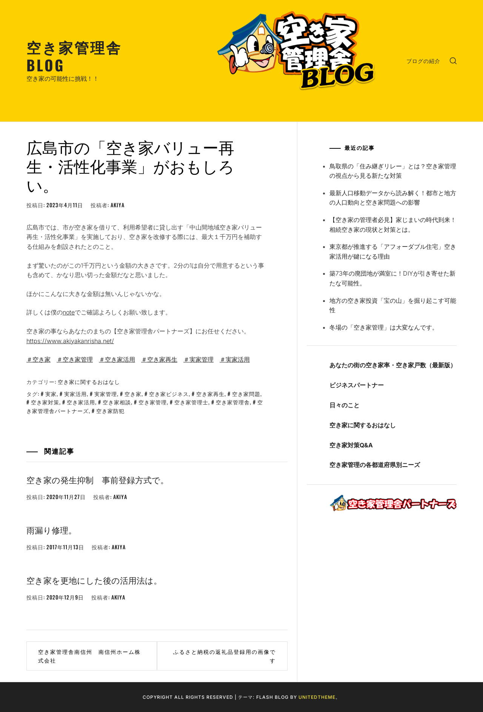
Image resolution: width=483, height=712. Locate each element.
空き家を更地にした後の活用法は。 (94, 580)
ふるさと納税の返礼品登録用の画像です (224, 655)
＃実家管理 (198, 359)
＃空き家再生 (159, 359)
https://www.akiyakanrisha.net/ (70, 341)
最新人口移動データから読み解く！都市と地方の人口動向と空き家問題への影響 (392, 198)
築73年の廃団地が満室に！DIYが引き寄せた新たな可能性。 (392, 278)
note (69, 312)
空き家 (133, 394)
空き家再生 (210, 394)
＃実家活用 (235, 359)
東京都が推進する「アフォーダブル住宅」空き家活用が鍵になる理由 (392, 251)
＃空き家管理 (75, 359)
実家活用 (75, 394)
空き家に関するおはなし (89, 381)
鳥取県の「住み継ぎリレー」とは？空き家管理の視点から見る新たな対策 (392, 171)
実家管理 (105, 394)
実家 (51, 394)
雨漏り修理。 (51, 530)
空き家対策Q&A (351, 445)
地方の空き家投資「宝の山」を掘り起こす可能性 (392, 305)
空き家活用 (81, 402)
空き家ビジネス (169, 394)
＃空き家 (38, 359)
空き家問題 (246, 394)
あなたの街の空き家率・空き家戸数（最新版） (392, 365)
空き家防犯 (110, 411)
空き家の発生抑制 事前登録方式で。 (97, 479)
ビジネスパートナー (356, 385)
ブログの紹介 (423, 61)
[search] (453, 61)
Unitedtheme (316, 697)
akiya (118, 205)
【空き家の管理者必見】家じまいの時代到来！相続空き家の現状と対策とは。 (392, 224)
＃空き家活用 (117, 359)
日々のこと (344, 405)
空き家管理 (152, 402)
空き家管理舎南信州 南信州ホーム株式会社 (89, 655)
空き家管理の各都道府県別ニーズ (374, 465)
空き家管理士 (191, 402)
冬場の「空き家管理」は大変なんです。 (383, 327)
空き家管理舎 (233, 402)
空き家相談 (117, 402)
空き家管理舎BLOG (74, 56)
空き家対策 (45, 402)
